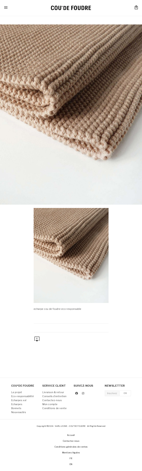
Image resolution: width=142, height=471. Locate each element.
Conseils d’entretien (54, 396)
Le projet (16, 392)
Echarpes (16, 404)
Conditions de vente (54, 408)
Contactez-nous (52, 400)
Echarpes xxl (18, 400)
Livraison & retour (53, 392)
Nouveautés (18, 412)
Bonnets (16, 408)
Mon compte (50, 404)
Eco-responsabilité (22, 396)
